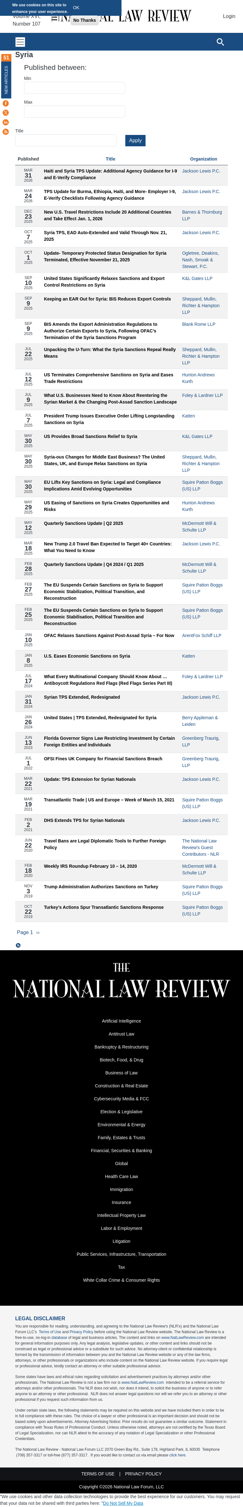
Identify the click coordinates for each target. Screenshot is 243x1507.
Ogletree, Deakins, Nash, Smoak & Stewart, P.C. (200, 260)
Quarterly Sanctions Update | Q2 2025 (83, 523)
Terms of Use (50, 1332)
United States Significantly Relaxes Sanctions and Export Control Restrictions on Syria (104, 282)
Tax (121, 1267)
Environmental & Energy (122, 1124)
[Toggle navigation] (20, 42)
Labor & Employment (121, 1228)
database (59, 1338)
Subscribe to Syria (18, 946)
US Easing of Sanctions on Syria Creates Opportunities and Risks (106, 506)
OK (76, 7)
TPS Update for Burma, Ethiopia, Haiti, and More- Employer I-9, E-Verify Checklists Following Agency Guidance (110, 195)
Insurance (121, 1202)
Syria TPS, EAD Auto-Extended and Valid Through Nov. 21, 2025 (105, 236)
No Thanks (84, 20)
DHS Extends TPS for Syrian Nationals (84, 820)
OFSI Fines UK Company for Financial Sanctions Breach (103, 758)
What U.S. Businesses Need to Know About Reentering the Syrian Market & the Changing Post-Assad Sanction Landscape (110, 398)
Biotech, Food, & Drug (121, 1060)
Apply (135, 140)
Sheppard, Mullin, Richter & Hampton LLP (201, 305)
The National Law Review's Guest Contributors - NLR (200, 847)
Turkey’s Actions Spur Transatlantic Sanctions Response (104, 907)
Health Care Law (121, 1176)
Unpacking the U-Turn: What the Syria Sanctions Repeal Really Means (110, 353)
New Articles (6, 80)
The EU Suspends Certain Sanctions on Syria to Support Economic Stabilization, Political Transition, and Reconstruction (103, 591)
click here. (178, 1455)
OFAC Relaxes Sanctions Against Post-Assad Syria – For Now (109, 635)
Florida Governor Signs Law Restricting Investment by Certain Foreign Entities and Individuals (109, 741)
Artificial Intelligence (121, 1021)
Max (28, 102)
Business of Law (121, 1073)
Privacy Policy (81, 1332)
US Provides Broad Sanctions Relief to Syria (90, 436)
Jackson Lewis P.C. (201, 170)
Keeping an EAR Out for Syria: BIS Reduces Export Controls (107, 298)
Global (121, 1163)
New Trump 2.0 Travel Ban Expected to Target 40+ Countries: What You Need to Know (108, 547)
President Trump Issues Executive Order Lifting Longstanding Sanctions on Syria (109, 419)
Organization (203, 158)
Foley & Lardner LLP (202, 395)
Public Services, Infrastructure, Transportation (121, 1254)
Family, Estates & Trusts (121, 1137)
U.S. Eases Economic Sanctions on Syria (87, 656)
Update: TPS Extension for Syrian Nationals (90, 779)
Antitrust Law (121, 1034)
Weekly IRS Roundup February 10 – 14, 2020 (90, 866)
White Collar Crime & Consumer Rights (121, 1280)
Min (27, 78)
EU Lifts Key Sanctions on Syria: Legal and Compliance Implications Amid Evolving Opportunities (102, 485)
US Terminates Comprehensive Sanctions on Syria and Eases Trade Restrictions (108, 378)
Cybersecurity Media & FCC (121, 1099)
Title (19, 130)
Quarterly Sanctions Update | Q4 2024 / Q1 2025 (94, 564)
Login (229, 16)
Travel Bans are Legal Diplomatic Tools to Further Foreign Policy (105, 844)
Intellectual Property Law (121, 1215)
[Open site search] (220, 42)
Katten (188, 415)
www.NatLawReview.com (182, 1338)
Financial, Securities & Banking (121, 1150)
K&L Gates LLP (197, 278)
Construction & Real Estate (121, 1086)
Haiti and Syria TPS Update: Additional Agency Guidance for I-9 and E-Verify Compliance (110, 174)
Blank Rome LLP (198, 324)
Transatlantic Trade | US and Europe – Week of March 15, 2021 (109, 799)
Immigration (121, 1189)
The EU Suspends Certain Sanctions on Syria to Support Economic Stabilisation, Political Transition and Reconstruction (103, 617)
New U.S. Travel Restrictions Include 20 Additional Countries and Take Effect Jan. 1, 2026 (107, 215)
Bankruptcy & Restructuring (121, 1047)
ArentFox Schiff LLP (201, 635)
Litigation (121, 1241)
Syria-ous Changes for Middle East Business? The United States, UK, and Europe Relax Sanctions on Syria (104, 460)
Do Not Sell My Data (123, 1503)
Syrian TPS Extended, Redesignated (82, 697)
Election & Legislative (121, 1112)
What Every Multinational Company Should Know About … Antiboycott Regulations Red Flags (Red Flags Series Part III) (108, 680)
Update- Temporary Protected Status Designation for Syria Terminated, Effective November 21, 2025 (105, 256)
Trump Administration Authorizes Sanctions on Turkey (101, 886)
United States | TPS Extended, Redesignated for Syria (100, 717)
